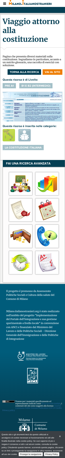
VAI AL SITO (52, 72)
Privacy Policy (51, 454)
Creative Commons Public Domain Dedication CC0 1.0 (38, 407)
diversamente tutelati (51, 403)
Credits (58, 408)
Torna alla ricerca (24, 72)
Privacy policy (8, 410)
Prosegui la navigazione (30, 454)
